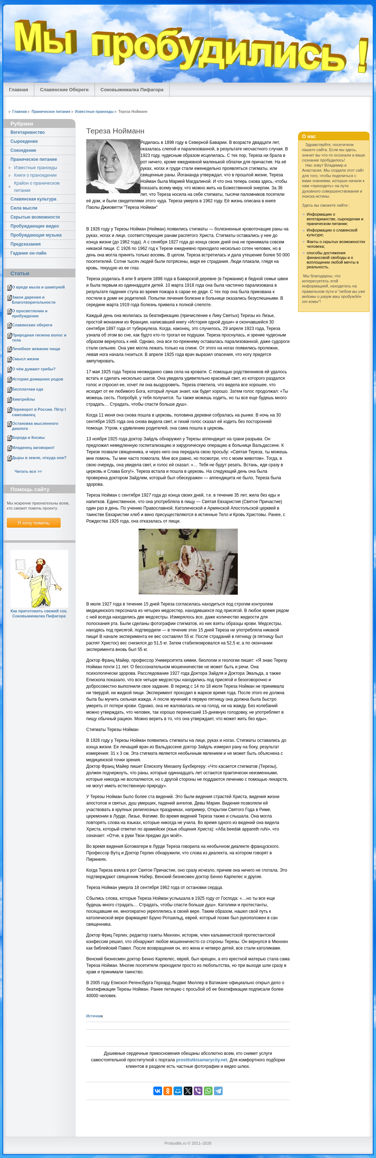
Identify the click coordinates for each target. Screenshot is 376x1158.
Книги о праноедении (35, 175)
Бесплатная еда (27, 389)
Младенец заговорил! (33, 447)
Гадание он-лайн (28, 253)
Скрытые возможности (35, 217)
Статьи (19, 273)
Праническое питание (50, 112)
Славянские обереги (32, 325)
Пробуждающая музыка (36, 235)
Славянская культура (33, 199)
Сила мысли (23, 208)
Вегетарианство (27, 132)
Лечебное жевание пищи (36, 349)
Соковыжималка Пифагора (132, 89)
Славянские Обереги (64, 89)
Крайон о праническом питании (37, 187)
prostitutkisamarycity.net (201, 1059)
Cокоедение (23, 150)
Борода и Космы (28, 437)
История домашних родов (37, 379)
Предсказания (25, 244)
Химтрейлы (23, 399)
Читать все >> (28, 471)
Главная (18, 89)
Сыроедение (24, 141)
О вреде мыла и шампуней (38, 287)
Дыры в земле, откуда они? (39, 457)
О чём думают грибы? (34, 369)
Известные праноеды (94, 112)
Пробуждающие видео (34, 226)
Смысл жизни (25, 359)
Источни (93, 1016)
